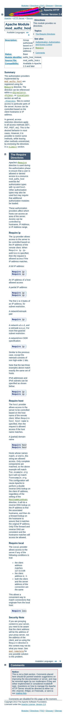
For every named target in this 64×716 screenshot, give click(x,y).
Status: (8, 54)
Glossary (49, 5)
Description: (11, 40)
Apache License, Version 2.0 (33, 704)
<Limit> (12, 147)
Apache (7, 18)
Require (8, 87)
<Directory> (19, 92)
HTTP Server (18, 18)
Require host (16, 401)
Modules (25, 5)
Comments (40, 53)
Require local (16, 543)
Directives (34, 5)
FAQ (42, 5)
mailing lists (21, 693)
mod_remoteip (16, 651)
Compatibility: (12, 63)
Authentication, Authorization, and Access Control (48, 43)
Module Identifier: (13, 57)
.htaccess (10, 101)
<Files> (8, 95)
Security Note (16, 617)
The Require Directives (45, 34)
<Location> (23, 95)
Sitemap (58, 5)
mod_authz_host (13, 81)
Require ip (14, 233)
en (27, 32)
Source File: (11, 60)
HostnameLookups (18, 499)
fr (29, 35)
